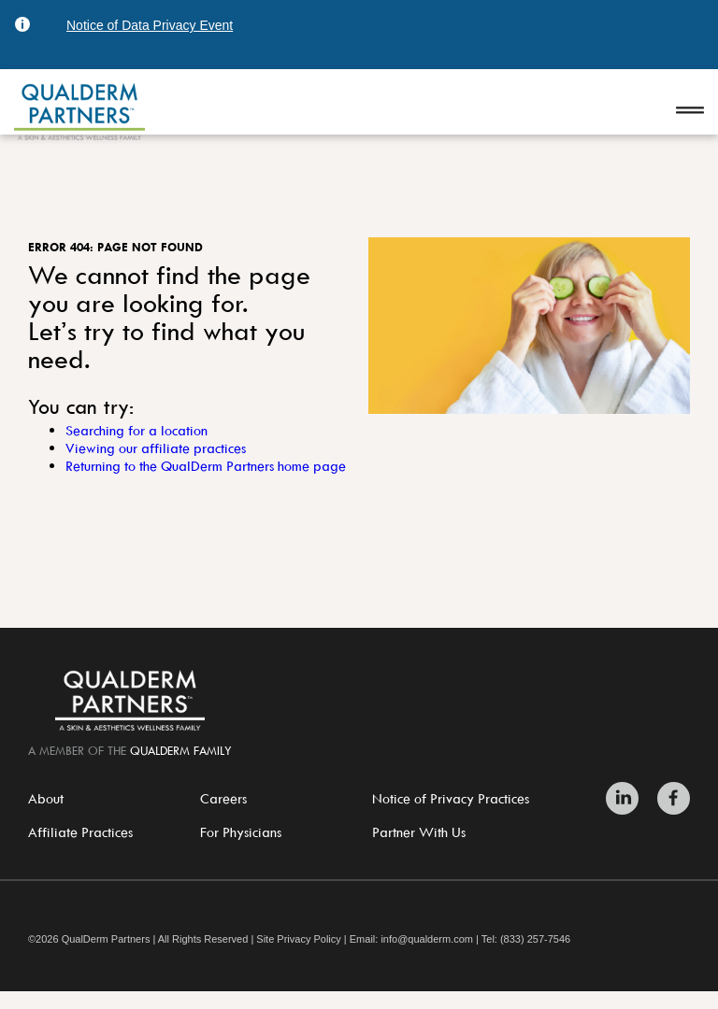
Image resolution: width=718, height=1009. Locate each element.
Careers (223, 798)
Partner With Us (419, 832)
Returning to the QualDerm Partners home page (205, 466)
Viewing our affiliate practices (155, 448)
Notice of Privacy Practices (450, 798)
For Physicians (240, 832)
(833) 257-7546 (535, 939)
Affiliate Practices (80, 832)
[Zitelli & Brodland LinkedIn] (627, 798)
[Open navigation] (690, 111)
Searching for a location (136, 430)
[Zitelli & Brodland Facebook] (669, 798)
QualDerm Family (181, 750)
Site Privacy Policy (298, 939)
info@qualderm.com (427, 939)
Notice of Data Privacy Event (149, 25)
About (46, 798)
